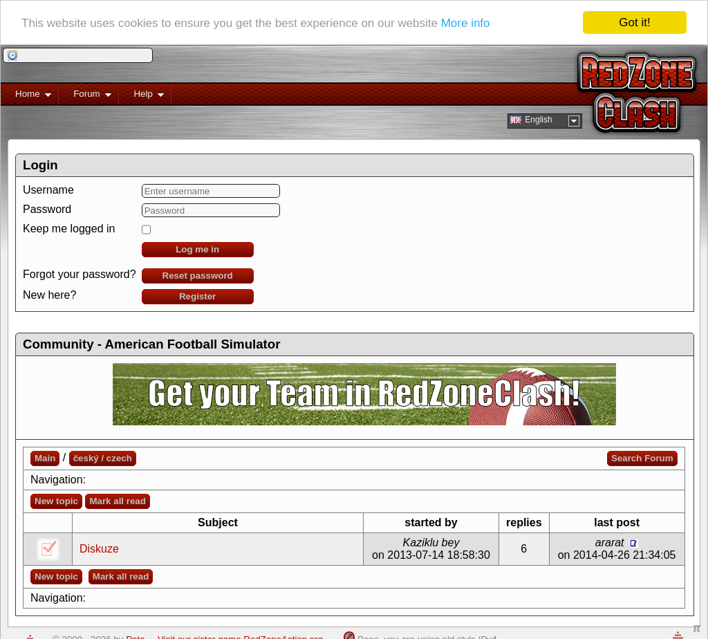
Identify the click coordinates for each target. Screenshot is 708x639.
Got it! (634, 22)
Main (45, 458)
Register (197, 296)
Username (48, 190)
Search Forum (642, 458)
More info (465, 22)
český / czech (102, 458)
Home (26, 96)
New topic (56, 501)
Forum (85, 96)
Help (141, 96)
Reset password (197, 275)
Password (47, 209)
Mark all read (117, 501)
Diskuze (99, 549)
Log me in (197, 249)
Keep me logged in (69, 228)
